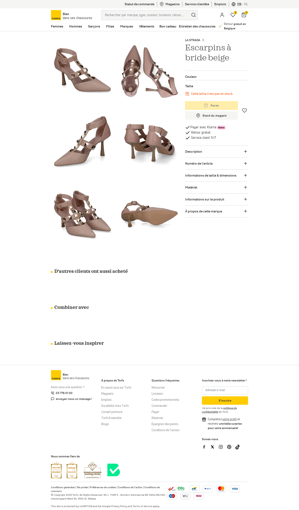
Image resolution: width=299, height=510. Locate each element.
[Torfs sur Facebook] (206, 447)
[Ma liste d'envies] (233, 15)
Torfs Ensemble (111, 418)
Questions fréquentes (165, 380)
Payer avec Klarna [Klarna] (203, 127)
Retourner (158, 387)
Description (193, 151)
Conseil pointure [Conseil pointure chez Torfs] (111, 412)
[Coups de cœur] (244, 110)
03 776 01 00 (64, 393)
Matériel (191, 187)
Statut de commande (139, 4)
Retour (235, 26)
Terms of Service (142, 506)
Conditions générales (63, 487)
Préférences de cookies (103, 487)
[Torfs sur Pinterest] (231, 447)
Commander (159, 406)
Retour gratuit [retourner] (200, 132)
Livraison (157, 393)
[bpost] (176, 488)
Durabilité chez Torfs (115, 406)
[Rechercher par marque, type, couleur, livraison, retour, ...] (145, 15)
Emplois (220, 4)
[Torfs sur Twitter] (214, 447)
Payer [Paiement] (155, 412)
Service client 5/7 (203, 137)
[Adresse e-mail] (225, 390)
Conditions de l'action (165, 430)
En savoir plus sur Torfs (116, 387)
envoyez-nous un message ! (74, 399)
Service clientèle (197, 4)
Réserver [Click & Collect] (157, 418)
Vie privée (82, 487)
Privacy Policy (119, 506)
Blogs (105, 424)
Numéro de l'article (199, 163)
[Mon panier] (244, 15)
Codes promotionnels (165, 399)
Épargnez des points (165, 424)
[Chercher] (193, 15)
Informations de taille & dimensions (211, 175)
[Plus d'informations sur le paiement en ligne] (194, 488)
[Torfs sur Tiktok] (239, 447)
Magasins (170, 4)
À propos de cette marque (203, 211)
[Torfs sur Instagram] (223, 447)
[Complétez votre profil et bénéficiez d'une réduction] (229, 419)
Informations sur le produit (204, 199)
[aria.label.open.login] (222, 15)
